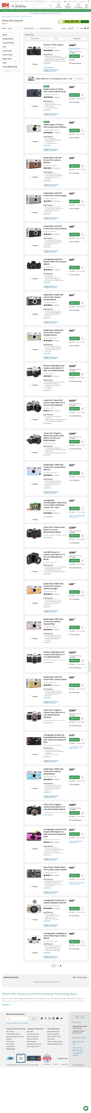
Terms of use (46, 1043)
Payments (9, 1018)
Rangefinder (77, 38)
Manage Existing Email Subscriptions (17, 1002)
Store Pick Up (77, 1026)
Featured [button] (73, 28)
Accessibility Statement (78, 1044)
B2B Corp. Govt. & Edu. (54, 1015)
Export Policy (64, 1043)
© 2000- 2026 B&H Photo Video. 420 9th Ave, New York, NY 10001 (22, 1043)
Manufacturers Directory (34, 1023)
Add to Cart (74, 56)
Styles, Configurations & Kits (51, 70)
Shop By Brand (10, 1025)
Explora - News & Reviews (55, 1020)
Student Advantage (53, 1013)
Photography (9, 16)
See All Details (48, 517)
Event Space (50, 1018)
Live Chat (84, 1)
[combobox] (15, 28)
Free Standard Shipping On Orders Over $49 (76, 747)
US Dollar (80, 996)
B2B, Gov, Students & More (17, 1)
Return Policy (10, 1010)
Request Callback (79, 1017)
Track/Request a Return (13, 1013)
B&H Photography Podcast (55, 1023)
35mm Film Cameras (26, 16)
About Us (76, 1)
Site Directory (10, 1023)
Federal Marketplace (53, 1010)
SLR (56, 38)
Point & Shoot (35, 38)
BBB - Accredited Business (10, 1037)
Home (3, 16)
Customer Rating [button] (46, 28)
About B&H (30, 1010)
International (10, 1020)
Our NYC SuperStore (33, 1013)
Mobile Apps (63, 1037)
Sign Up (34, 997)
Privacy (55, 1043)
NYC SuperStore (68, 1)
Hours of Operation (32, 1015)
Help (80, 1)
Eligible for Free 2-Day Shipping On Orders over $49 (77, 516)
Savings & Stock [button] (30, 28)
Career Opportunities (33, 1025)
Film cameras (48, 980)
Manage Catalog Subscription (15, 1015)
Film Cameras (16, 16)
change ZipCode (45, 13)
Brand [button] (15, 28)
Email (9, 997)
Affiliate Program (32, 1020)
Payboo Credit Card (32, 1018)
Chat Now (79, 79)
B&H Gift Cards (78, 1029)
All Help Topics (10, 1028)
